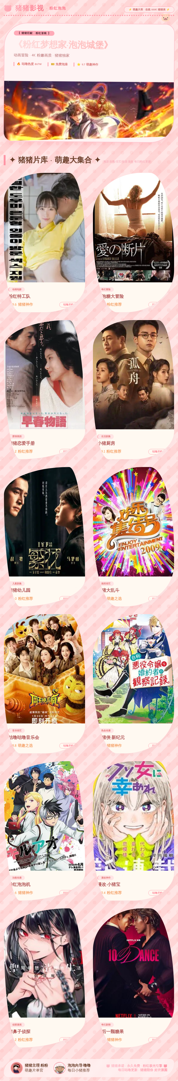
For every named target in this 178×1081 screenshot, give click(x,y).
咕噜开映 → (70, 304)
